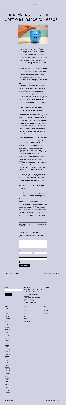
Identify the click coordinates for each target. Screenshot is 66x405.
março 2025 (7, 327)
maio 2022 (7, 379)
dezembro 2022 (7, 368)
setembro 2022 (7, 373)
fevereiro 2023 (7, 365)
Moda (25, 316)
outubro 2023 (7, 352)
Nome (20, 250)
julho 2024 (6, 338)
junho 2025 (7, 322)
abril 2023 (6, 362)
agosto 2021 (7, 393)
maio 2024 (7, 341)
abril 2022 (6, 381)
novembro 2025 (7, 315)
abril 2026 (6, 308)
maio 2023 (7, 360)
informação (26, 315)
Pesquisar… (7, 287)
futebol (25, 313)
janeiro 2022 (7, 385)
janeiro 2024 (7, 348)
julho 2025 (6, 321)
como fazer (36, 177)
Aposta (25, 308)
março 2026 (7, 310)
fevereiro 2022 (7, 384)
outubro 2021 (7, 390)
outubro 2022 (7, 371)
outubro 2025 (7, 316)
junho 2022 (7, 378)
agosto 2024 (7, 337)
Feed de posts (46, 310)
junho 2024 (7, 340)
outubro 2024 (7, 335)
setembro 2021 (7, 392)
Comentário (21, 238)
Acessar (45, 308)
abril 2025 (6, 326)
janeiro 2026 (7, 311)
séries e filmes (27, 321)
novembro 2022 (7, 370)
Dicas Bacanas (44, 224)
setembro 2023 (7, 354)
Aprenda (25, 310)
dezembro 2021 (7, 387)
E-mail (35, 250)
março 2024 (7, 345)
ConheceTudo (22, 225)
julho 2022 (6, 376)
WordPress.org (46, 313)
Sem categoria (27, 319)
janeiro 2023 (7, 367)
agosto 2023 (7, 356)
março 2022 (7, 382)
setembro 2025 (7, 318)
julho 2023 (6, 357)
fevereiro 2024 (7, 346)
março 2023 (7, 363)
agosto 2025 (7, 319)
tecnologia (26, 322)
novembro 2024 (7, 333)
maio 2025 (7, 324)
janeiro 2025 (7, 330)
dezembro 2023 (7, 349)
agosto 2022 (7, 374)
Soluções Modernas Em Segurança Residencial (33, 289)
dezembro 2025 (7, 313)
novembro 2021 (7, 389)
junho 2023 (7, 359)
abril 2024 (6, 343)
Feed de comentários (48, 311)
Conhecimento (33, 4)
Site (19, 256)
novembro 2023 (7, 351)
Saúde (25, 318)
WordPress (59, 400)
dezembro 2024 (7, 332)
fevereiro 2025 (7, 329)
